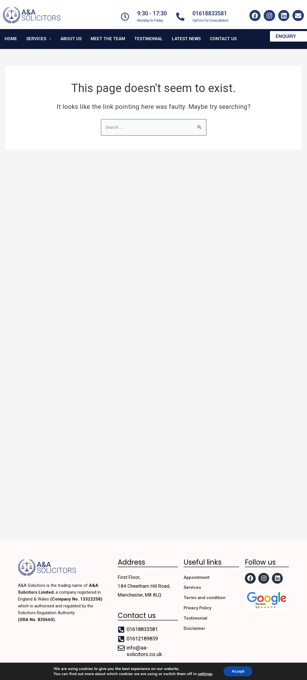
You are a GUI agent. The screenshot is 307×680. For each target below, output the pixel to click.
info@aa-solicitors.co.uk (144, 650)
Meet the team (108, 36)
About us (71, 36)
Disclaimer (194, 628)
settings (204, 673)
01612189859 (143, 638)
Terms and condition (204, 597)
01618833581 (209, 13)
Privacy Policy (198, 607)
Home (11, 36)
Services (38, 36)
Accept (238, 671)
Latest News (186, 36)
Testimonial (148, 36)
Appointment (197, 576)
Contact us (223, 36)
